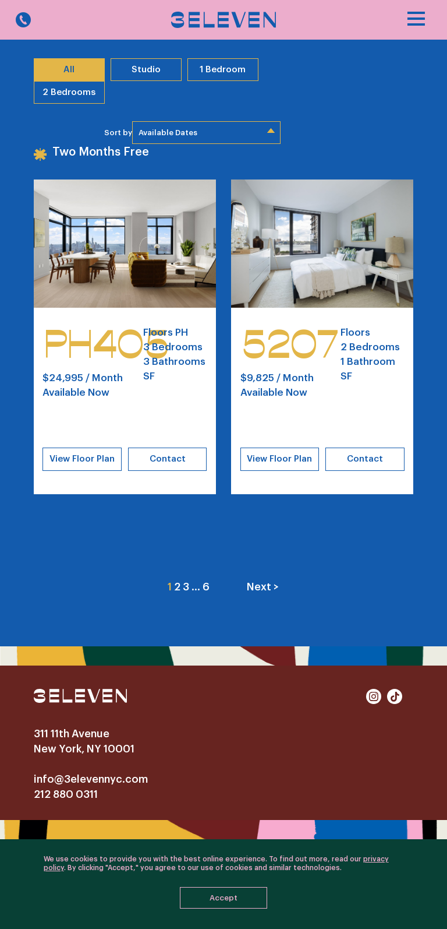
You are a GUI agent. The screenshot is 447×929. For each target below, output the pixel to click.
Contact (168, 459)
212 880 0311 (66, 794)
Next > (263, 587)
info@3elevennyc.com (91, 779)
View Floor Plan (82, 459)
